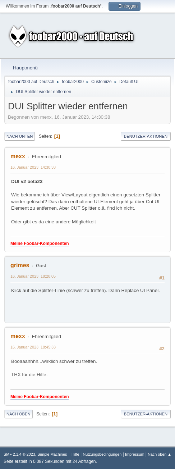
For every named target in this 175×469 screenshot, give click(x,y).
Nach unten (19, 136)
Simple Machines (52, 454)
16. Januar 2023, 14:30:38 (33, 167)
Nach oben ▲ (159, 454)
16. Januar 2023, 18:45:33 (33, 347)
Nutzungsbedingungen (102, 454)
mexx (17, 156)
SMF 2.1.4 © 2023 (19, 454)
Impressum (134, 454)
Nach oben (18, 414)
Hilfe (75, 454)
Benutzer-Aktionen (145, 136)
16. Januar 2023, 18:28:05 (33, 276)
